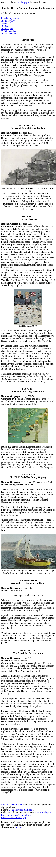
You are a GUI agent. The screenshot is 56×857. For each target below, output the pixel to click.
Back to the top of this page (13, 817)
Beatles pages (23, 2)
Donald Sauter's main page (21, 810)
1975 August (7, 28)
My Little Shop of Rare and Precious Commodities (26, 813)
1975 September (8, 31)
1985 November (8, 33)
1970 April (6, 26)
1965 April (6, 23)
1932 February (8, 21)
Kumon (19, 827)
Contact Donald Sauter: (12, 804)
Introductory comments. (12, 18)
